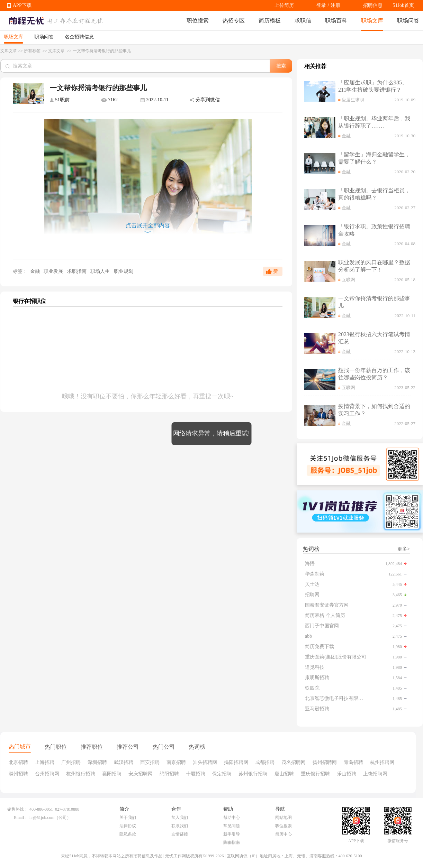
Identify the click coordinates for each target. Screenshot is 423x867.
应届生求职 (353, 99)
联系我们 (179, 825)
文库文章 (8, 50)
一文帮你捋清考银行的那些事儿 (374, 301)
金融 (35, 271)
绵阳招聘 (169, 773)
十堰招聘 (195, 773)
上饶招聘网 (375, 773)
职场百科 (336, 21)
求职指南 (77, 271)
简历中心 (283, 834)
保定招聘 (222, 773)
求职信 (303, 21)
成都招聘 (264, 762)
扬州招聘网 (325, 762)
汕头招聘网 (205, 762)
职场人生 (100, 271)
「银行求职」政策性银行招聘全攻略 (374, 230)
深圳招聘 (97, 762)
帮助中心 (231, 817)
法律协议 (127, 825)
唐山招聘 (284, 773)
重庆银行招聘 (315, 773)
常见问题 (231, 825)
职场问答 (408, 21)
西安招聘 (150, 762)
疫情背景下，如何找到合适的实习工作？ (374, 409)
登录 (321, 5)
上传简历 (284, 5)
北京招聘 (18, 762)
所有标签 (33, 50)
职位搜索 (198, 21)
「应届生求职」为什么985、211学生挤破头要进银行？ (372, 86)
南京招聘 (176, 762)
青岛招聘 (353, 762)
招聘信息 (372, 5)
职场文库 (372, 21)
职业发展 (54, 271)
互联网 (348, 279)
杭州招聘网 (382, 762)
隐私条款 (127, 834)
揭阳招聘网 (236, 762)
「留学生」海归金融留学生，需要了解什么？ (374, 158)
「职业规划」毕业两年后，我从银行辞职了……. (374, 122)
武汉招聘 (123, 762)
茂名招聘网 (293, 762)
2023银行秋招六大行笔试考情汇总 (374, 337)
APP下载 (22, 5)
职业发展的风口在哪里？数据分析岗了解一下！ (374, 266)
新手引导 (231, 834)
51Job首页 (403, 5)
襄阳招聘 (112, 773)
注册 (335, 5)
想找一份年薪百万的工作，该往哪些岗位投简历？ (374, 373)
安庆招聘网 (140, 773)
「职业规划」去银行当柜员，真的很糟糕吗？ (374, 194)
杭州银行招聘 (80, 773)
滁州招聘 (18, 773)
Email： (21, 817)
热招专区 (234, 21)
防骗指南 (231, 842)
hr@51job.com (41, 817)
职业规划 (123, 271)
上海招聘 (44, 762)
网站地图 (283, 817)
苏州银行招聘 (253, 773)
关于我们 (127, 817)
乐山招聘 (346, 773)
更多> (403, 549)
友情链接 (179, 834)
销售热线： (17, 809)
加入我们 (179, 817)
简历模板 (270, 21)
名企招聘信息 (79, 36)
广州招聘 (71, 762)
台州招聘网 (47, 773)
